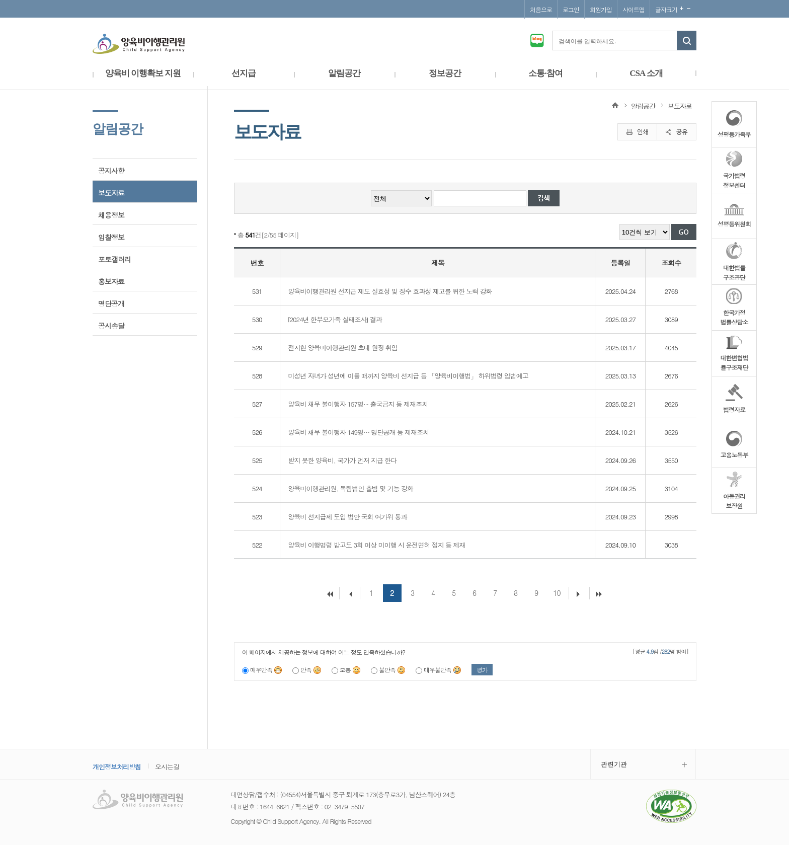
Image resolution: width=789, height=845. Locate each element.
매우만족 (266, 669)
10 (556, 593)
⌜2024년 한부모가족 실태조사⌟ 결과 (334, 319)
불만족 (392, 669)
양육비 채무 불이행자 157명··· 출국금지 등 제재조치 (358, 404)
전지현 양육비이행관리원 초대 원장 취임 (342, 347)
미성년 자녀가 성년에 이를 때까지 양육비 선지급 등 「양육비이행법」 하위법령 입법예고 (408, 375)
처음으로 (541, 9)
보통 (350, 669)
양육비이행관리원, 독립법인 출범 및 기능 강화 (350, 488)
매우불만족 (442, 669)
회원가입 (601, 9)
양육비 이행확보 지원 (143, 73)
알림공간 (344, 73)
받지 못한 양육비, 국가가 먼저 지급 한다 (342, 460)
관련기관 (614, 764)
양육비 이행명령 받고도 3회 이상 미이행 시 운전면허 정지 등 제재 (376, 545)
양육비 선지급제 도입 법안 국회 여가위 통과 (347, 516)
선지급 (243, 73)
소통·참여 (545, 73)
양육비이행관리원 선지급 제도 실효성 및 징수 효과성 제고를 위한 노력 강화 (390, 291)
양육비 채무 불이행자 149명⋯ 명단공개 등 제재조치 (358, 432)
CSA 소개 (645, 73)
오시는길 (167, 767)
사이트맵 (633, 9)
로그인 (571, 9)
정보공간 (445, 73)
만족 (311, 669)
